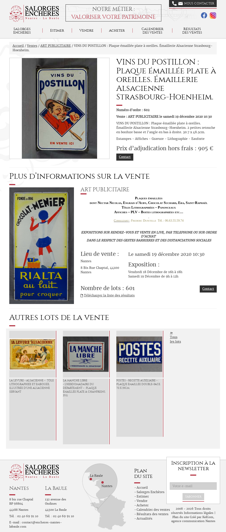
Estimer (57, 30)
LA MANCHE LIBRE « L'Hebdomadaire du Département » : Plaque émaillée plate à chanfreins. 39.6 (84, 388)
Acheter (117, 30)
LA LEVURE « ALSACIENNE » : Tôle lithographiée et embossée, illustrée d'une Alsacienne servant (31, 386)
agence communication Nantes (193, 521)
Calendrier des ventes (152, 30)
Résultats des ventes (152, 514)
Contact (125, 157)
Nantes (19, 488)
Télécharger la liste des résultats (109, 295)
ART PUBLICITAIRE (55, 46)
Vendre (86, 30)
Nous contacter (193, 3)
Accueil (18, 46)
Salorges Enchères (150, 492)
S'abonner (193, 496)
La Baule (56, 488)
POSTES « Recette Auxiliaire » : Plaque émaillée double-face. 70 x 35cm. (138, 384)
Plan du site (180, 517)
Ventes (32, 46)
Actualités (144, 519)
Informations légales (198, 513)
